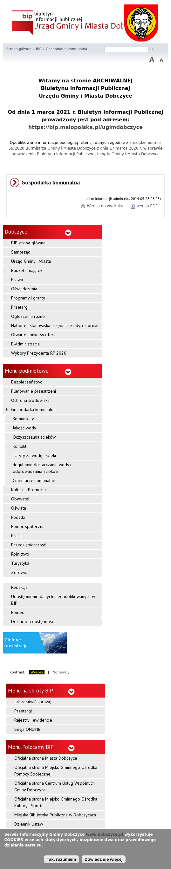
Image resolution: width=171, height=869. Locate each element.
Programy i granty (28, 298)
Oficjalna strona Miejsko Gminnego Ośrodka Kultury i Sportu (55, 802)
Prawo (17, 279)
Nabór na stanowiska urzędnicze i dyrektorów (54, 325)
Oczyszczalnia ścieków (34, 437)
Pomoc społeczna (27, 526)
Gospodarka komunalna (33, 409)
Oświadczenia (24, 289)
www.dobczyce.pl (104, 834)
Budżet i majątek (26, 270)
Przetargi (20, 307)
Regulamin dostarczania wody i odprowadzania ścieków (42, 468)
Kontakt (19, 446)
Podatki (18, 517)
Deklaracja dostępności (33, 621)
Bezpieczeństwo (27, 382)
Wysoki (37, 672)
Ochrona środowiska (30, 400)
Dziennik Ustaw (28, 824)
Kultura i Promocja (28, 489)
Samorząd (21, 252)
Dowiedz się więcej (104, 859)
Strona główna (18, 49)
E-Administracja (25, 344)
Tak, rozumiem (61, 859)
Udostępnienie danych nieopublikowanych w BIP (53, 600)
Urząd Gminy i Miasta (31, 261)
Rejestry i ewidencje (33, 720)
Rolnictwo (20, 554)
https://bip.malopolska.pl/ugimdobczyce (85, 127)
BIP (38, 49)
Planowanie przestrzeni (33, 391)
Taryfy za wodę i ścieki (34, 455)
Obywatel (20, 499)
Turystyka (20, 563)
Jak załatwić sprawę (32, 702)
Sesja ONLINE (27, 729)
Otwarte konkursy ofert (33, 335)
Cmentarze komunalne (34, 480)
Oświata (18, 508)
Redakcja (19, 587)
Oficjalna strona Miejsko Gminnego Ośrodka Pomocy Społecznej (55, 770)
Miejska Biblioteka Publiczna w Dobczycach (55, 815)
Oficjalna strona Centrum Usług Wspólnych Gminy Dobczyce (54, 786)
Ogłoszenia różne (28, 316)
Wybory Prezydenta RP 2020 (38, 353)
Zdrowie (19, 572)
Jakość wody (24, 428)
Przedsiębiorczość (28, 545)
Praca (16, 535)
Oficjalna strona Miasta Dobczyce (45, 758)
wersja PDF (144, 206)
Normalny (61, 672)
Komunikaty (23, 419)
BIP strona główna (28, 243)
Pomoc (17, 612)
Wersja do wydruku (101, 206)
